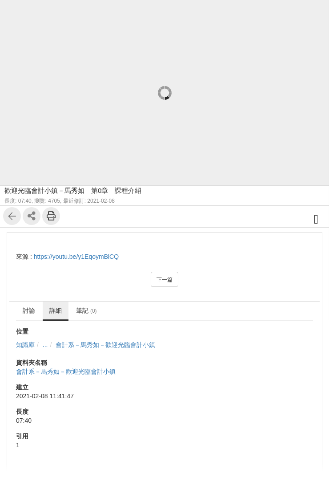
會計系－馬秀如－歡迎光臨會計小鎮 (105, 344)
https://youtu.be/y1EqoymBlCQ (76, 256)
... (45, 344)
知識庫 (25, 344)
